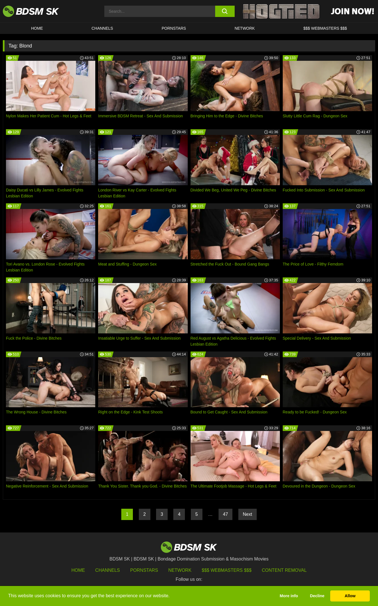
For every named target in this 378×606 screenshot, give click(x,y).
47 (225, 514)
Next (247, 514)
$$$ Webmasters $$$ (227, 570)
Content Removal (284, 570)
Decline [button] (317, 596)
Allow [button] (350, 596)
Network (245, 28)
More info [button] (289, 596)
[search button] (225, 11)
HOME (37, 28)
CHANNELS (102, 28)
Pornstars (144, 570)
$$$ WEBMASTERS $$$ (325, 28)
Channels (107, 570)
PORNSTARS (174, 28)
